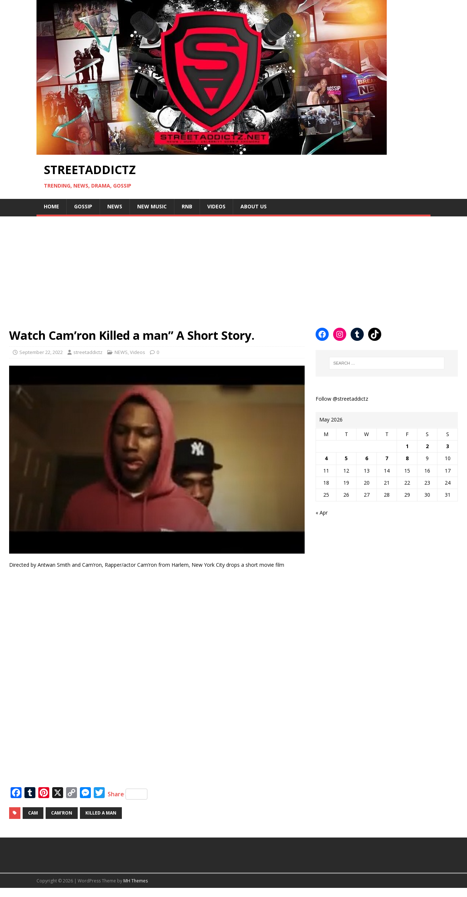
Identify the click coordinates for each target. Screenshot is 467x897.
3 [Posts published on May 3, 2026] (447, 446)
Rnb (187, 206)
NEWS (114, 206)
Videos (216, 206)
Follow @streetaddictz (342, 398)
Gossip (83, 206)
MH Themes (135, 881)
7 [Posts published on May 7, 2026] (386, 458)
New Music (152, 206)
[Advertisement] (219, 267)
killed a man (100, 813)
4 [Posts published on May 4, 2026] (326, 458)
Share (127, 794)
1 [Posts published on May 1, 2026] (407, 446)
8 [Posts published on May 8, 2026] (407, 458)
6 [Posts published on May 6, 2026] (366, 458)
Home (51, 206)
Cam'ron (61, 813)
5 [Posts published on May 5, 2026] (346, 458)
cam (33, 813)
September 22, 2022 (41, 352)
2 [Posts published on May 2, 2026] (427, 446)
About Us (253, 206)
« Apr (322, 512)
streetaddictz (88, 352)
